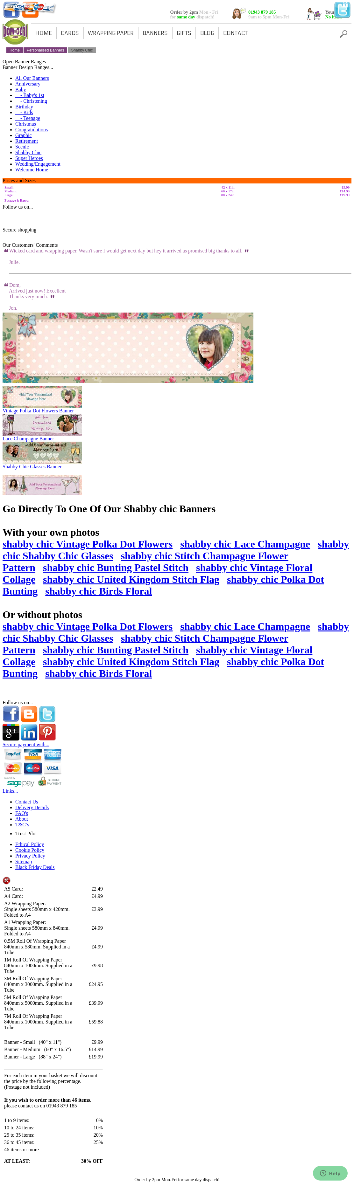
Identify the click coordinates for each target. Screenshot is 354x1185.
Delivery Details (32, 807)
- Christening (31, 101)
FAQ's (21, 813)
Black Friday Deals (35, 867)
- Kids (24, 112)
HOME (43, 33)
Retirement (26, 141)
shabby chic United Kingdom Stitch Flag (131, 579)
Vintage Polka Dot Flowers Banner (38, 410)
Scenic (22, 146)
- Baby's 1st (29, 95)
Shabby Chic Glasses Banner (32, 466)
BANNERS (155, 33)
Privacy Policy (30, 855)
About (21, 819)
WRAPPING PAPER (111, 33)
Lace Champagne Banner (28, 438)
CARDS (70, 33)
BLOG (207, 33)
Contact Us (26, 801)
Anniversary (27, 83)
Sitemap (23, 861)
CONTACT (235, 33)
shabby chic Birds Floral (98, 591)
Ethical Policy (29, 844)
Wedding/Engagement (37, 164)
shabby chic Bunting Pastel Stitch (115, 567)
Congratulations (31, 129)
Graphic (23, 135)
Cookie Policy (29, 850)
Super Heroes (29, 158)
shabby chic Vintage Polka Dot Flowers (88, 544)
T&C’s (22, 824)
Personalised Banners (45, 50)
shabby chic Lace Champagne (245, 544)
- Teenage (27, 118)
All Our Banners (32, 78)
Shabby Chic (28, 152)
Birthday (24, 106)
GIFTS (184, 33)
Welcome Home (31, 169)
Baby (20, 89)
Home (15, 50)
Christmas (25, 124)
